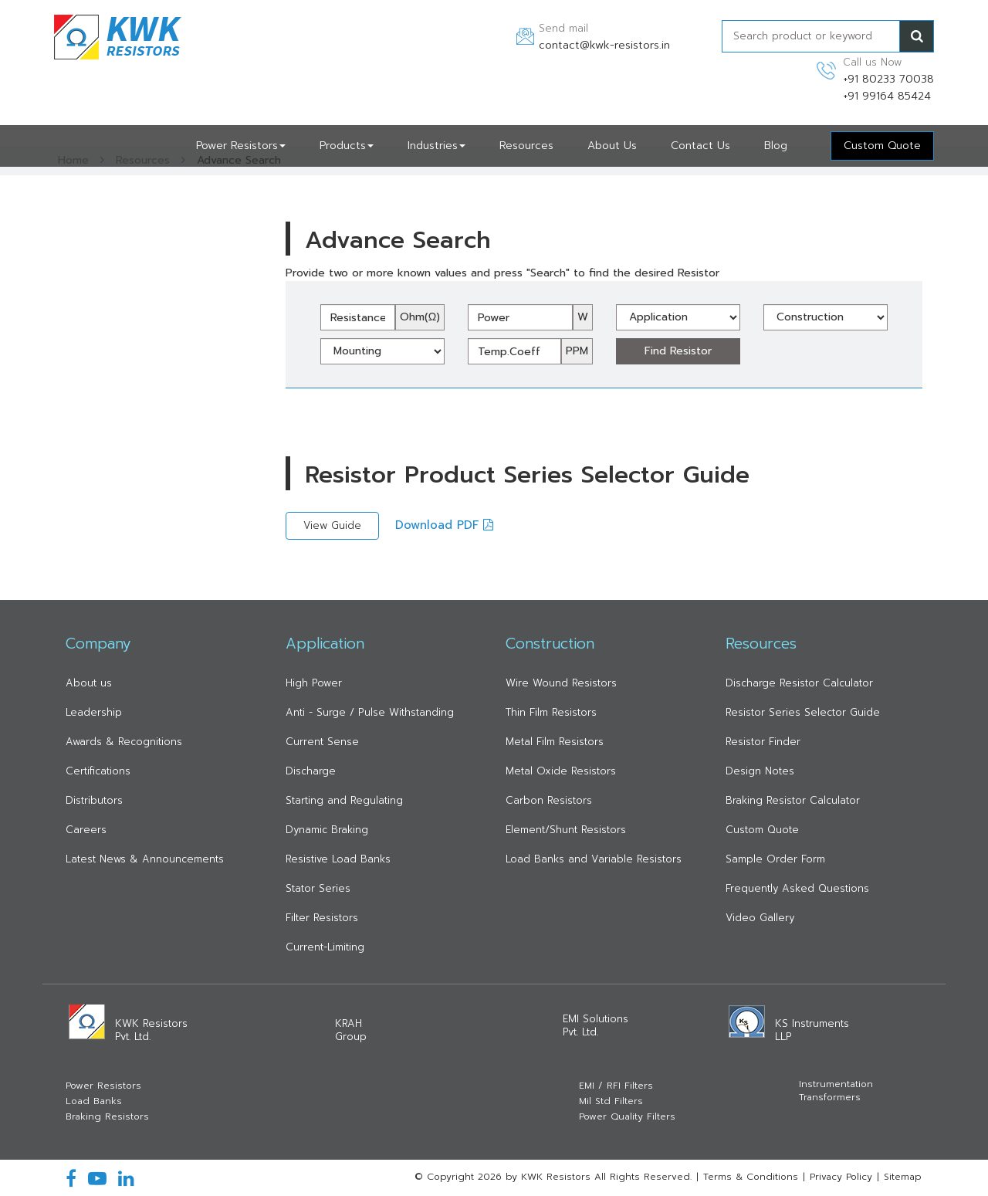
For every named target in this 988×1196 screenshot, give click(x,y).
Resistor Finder (763, 741)
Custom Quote (762, 829)
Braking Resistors (107, 1116)
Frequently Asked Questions (797, 888)
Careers (86, 829)
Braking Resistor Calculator (793, 800)
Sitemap (903, 1177)
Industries (436, 145)
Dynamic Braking (327, 829)
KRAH (351, 1030)
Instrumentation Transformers (836, 1091)
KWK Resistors (151, 1030)
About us (89, 682)
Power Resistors (241, 145)
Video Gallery (760, 917)
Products (347, 145)
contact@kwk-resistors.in (604, 45)
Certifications (98, 771)
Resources (526, 145)
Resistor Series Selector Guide (803, 712)
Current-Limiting (325, 947)
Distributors (94, 800)
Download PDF (444, 525)
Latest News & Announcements (145, 859)
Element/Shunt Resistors (566, 829)
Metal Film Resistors (555, 741)
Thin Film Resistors (551, 712)
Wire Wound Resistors (561, 682)
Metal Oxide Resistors (561, 771)
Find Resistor (678, 351)
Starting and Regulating (344, 800)
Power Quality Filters (627, 1116)
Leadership (94, 712)
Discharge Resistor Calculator (799, 682)
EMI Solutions (595, 1025)
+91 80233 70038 (888, 79)
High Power (314, 682)
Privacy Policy (841, 1177)
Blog (775, 145)
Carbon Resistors (549, 800)
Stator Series (318, 888)
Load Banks (94, 1101)
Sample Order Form (775, 859)
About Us (612, 145)
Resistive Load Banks (338, 859)
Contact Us (700, 145)
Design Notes (760, 771)
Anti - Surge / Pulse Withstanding (370, 712)
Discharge (311, 771)
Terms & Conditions (750, 1177)
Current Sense (322, 741)
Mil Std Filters (611, 1101)
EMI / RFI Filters (616, 1086)
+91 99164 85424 (887, 96)
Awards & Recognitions (124, 741)
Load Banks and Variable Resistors (594, 859)
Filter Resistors (322, 917)
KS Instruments (812, 1030)
